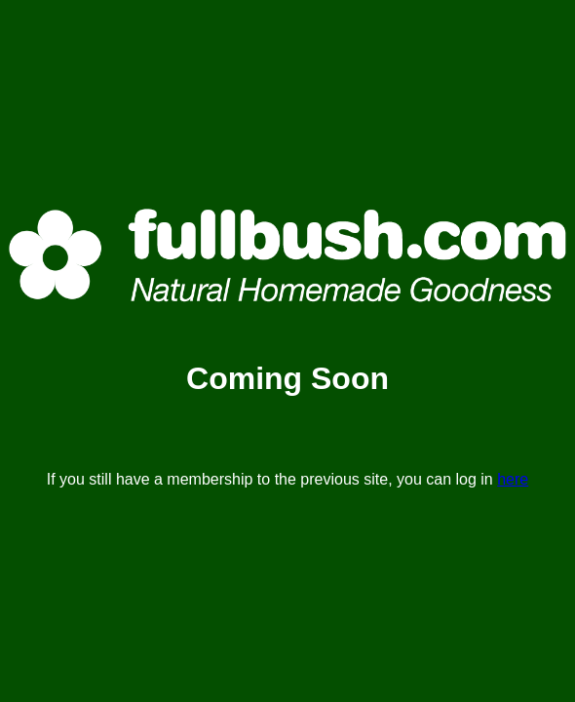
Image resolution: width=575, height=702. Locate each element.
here (512, 479)
